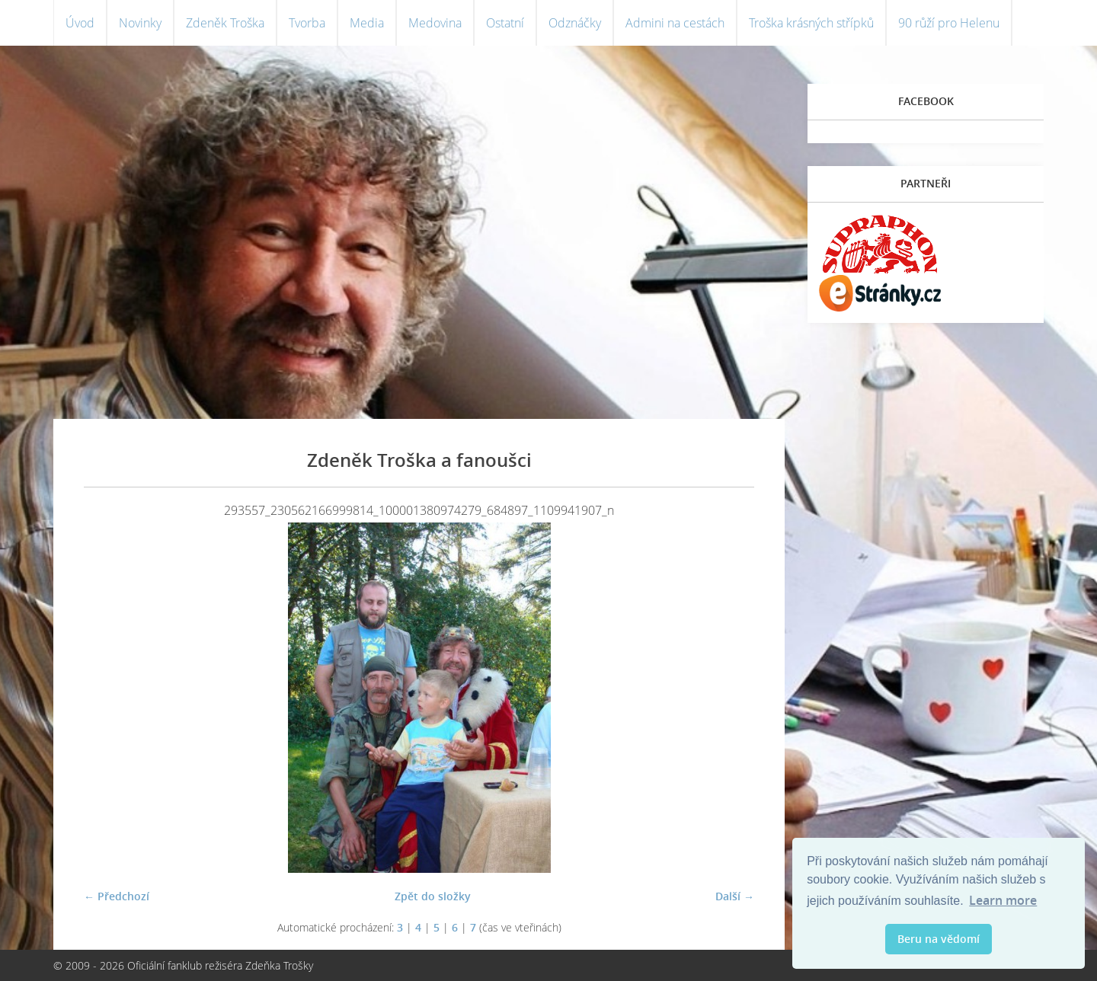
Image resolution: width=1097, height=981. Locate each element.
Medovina (435, 22)
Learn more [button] (1003, 900)
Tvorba (307, 22)
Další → (734, 896)
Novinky (140, 22)
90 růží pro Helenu (948, 22)
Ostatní (505, 22)
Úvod (80, 22)
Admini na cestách (674, 22)
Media (367, 22)
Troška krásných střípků (811, 22)
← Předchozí (116, 896)
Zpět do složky (433, 896)
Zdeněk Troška (225, 22)
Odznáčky (574, 22)
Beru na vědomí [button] (938, 938)
